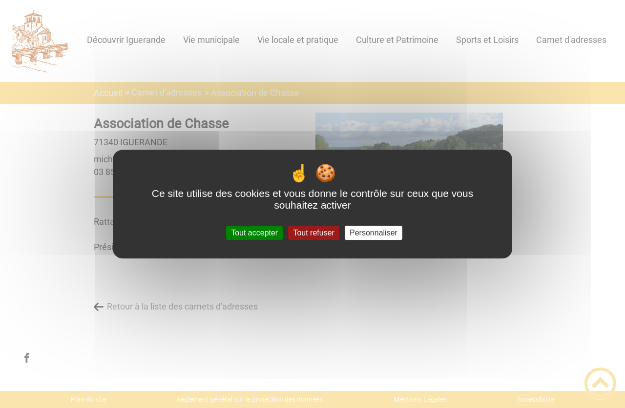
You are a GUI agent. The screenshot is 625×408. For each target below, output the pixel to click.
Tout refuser (313, 233)
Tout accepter (254, 233)
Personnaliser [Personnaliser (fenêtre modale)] (373, 233)
